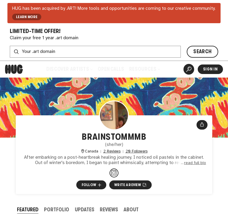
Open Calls (111, 69)
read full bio (195, 163)
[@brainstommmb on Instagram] (114, 173)
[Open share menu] (202, 125)
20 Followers (137, 151)
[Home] (14, 69)
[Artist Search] (188, 69)
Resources (144, 69)
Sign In (210, 69)
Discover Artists (69, 69)
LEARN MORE (27, 17)
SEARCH (202, 51)
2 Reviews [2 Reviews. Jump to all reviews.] (112, 151)
